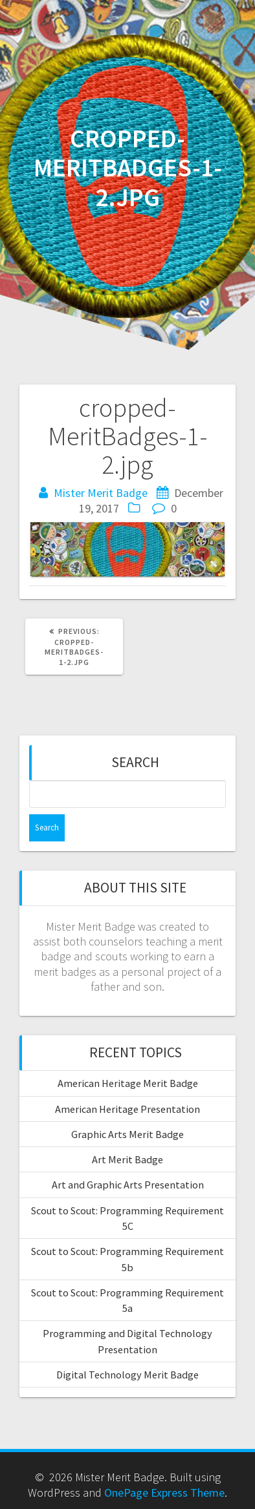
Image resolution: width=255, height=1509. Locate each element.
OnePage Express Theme (164, 1492)
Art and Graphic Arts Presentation (128, 1184)
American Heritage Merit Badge (128, 1083)
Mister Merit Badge (101, 492)
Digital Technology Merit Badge (127, 1374)
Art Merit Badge (127, 1159)
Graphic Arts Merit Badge (127, 1134)
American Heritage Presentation (127, 1109)
